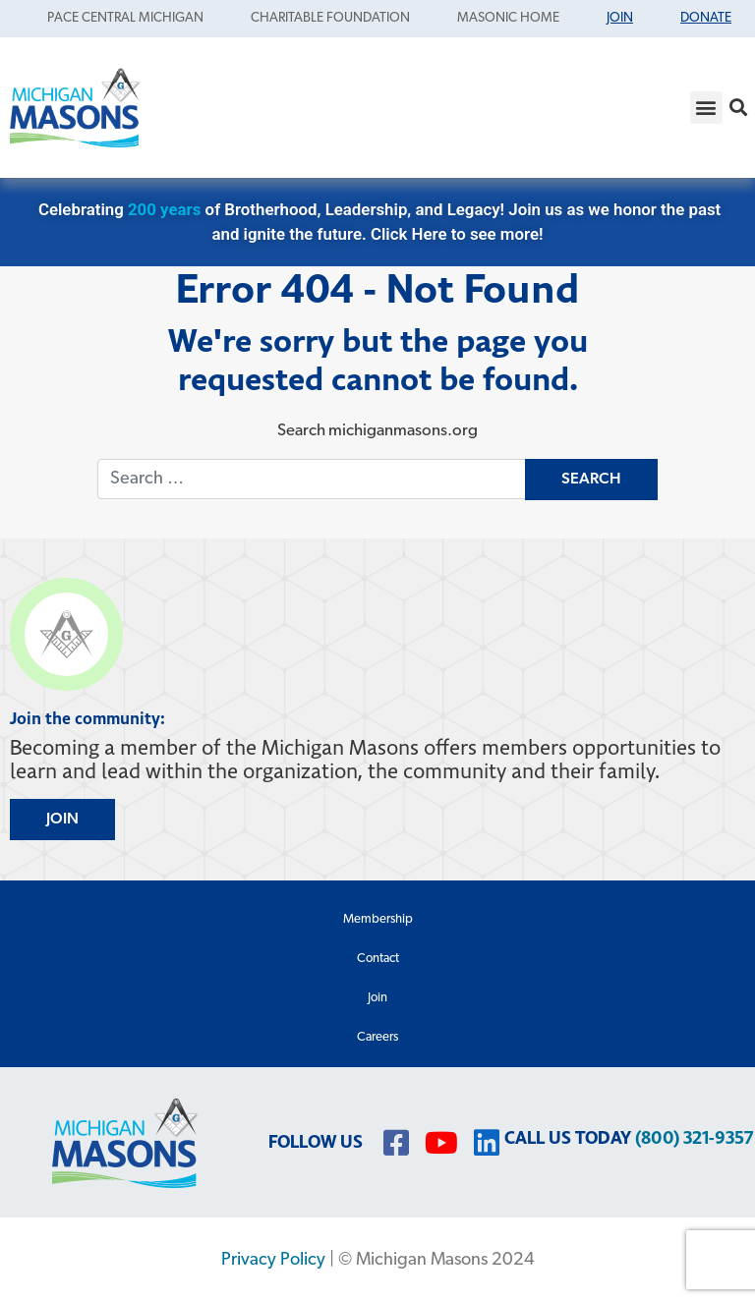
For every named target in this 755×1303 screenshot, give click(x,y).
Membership (378, 919)
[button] (706, 107)
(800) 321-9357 (694, 1138)
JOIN (62, 819)
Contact (378, 958)
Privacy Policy (273, 1260)
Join (377, 997)
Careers (377, 1037)
